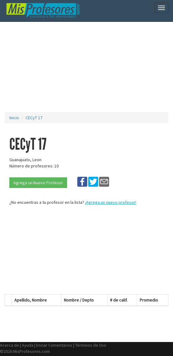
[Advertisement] (89, 66)
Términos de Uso (90, 345)
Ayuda (27, 345)
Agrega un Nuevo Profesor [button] (38, 182)
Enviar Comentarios (54, 345)
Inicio (14, 117)
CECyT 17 (34, 117)
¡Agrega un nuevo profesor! (110, 202)
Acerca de (9, 345)
